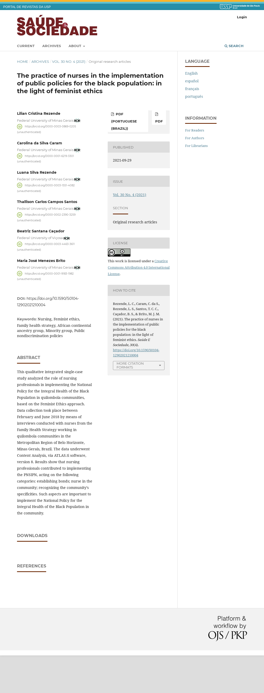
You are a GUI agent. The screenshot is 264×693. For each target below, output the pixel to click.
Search (234, 46)
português (194, 96)
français (192, 88)
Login (242, 17)
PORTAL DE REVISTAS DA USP (27, 7)
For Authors (194, 138)
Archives (51, 46)
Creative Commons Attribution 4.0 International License (139, 267)
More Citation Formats (130, 365)
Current (26, 46)
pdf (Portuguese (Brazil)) (124, 121)
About (75, 46)
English (191, 73)
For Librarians (196, 145)
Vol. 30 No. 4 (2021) (68, 61)
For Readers (194, 130)
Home (22, 61)
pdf (159, 121)
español (192, 80)
